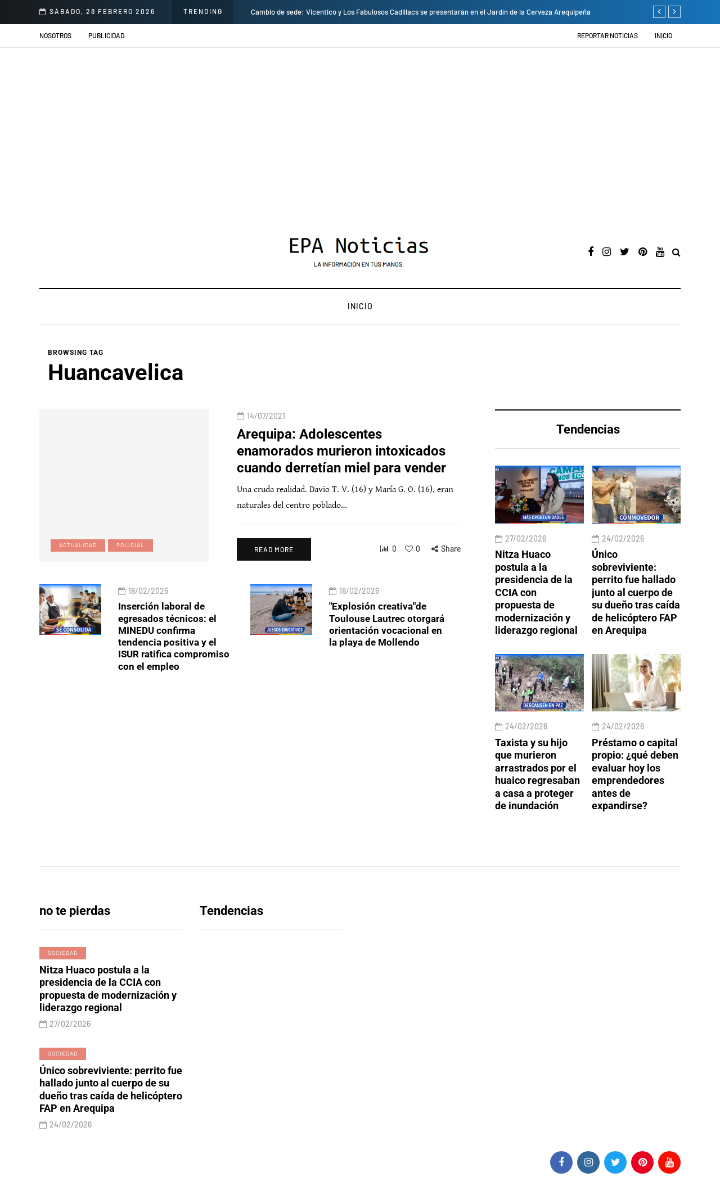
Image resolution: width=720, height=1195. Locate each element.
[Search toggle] (676, 252)
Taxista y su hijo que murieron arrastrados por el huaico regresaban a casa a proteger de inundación (537, 792)
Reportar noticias (607, 35)
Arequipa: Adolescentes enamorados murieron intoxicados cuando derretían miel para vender (348, 469)
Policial (130, 563)
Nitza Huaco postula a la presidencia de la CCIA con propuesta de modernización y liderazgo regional (536, 610)
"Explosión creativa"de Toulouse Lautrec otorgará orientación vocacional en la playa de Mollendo (386, 633)
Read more (273, 567)
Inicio (663, 35)
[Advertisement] (360, 132)
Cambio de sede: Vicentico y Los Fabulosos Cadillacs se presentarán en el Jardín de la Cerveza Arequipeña (421, 11)
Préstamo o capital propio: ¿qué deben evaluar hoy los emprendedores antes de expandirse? (635, 792)
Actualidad (78, 563)
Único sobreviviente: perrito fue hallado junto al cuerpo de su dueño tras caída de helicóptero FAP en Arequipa (636, 610)
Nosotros (55, 35)
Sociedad (63, 961)
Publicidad (106, 35)
